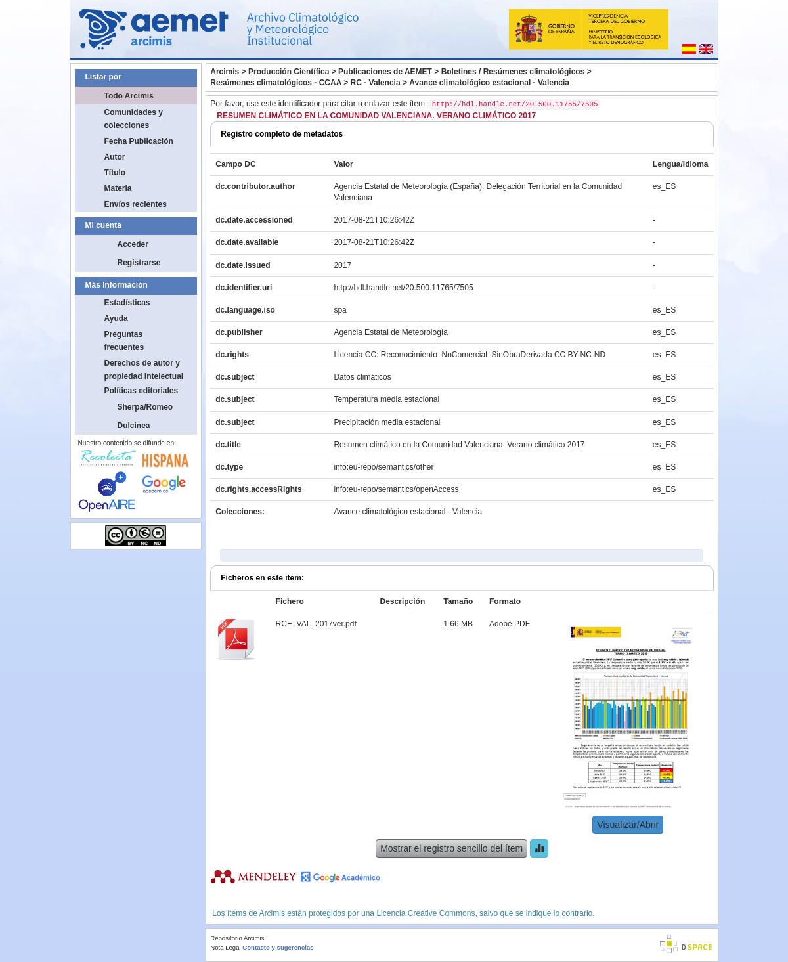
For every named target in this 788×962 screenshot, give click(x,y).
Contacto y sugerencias (277, 947)
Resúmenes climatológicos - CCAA (275, 82)
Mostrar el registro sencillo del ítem (451, 848)
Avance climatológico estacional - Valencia (489, 82)
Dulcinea (134, 425)
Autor (114, 157)
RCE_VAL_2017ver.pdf (316, 623)
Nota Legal (225, 947)
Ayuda (116, 318)
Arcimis (224, 71)
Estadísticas (127, 302)
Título (115, 172)
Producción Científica (288, 71)
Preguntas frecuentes (124, 341)
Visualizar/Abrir (628, 825)
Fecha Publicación (138, 141)
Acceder (133, 244)
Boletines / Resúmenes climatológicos (513, 71)
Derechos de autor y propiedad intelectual (144, 370)
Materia (118, 188)
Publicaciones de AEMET (385, 71)
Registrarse (139, 262)
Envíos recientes (135, 204)
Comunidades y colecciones (133, 119)
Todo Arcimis (129, 95)
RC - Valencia (376, 82)
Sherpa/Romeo (145, 407)
